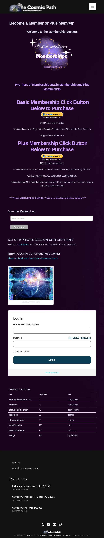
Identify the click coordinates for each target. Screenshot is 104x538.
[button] (92, 6)
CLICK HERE (22, 244)
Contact (16, 462)
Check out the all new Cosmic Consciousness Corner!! (33, 258)
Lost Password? (52, 372)
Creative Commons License (25, 468)
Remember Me (21, 351)
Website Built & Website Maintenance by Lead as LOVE (66, 535)
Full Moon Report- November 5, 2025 (31, 486)
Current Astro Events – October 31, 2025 (33, 496)
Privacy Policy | (34, 535)
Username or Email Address (26, 324)
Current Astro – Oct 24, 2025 (27, 507)
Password (17, 338)
